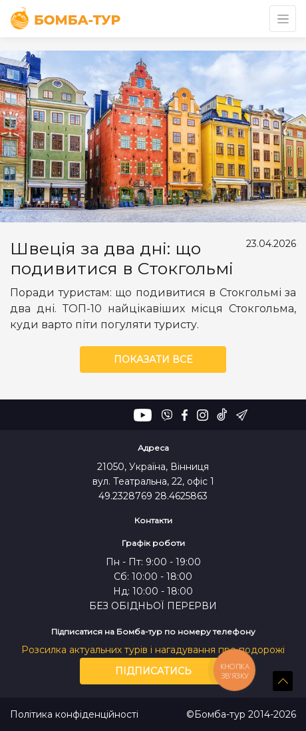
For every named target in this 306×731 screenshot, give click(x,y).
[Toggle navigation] (282, 18)
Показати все (153, 360)
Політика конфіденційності (74, 714)
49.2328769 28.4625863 (153, 496)
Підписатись (153, 671)
